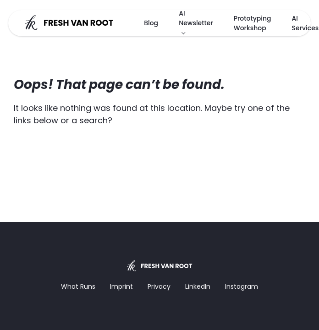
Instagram (241, 286)
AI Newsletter (196, 18)
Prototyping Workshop (252, 23)
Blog (151, 23)
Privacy (159, 286)
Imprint (121, 286)
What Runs (78, 286)
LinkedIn (197, 286)
